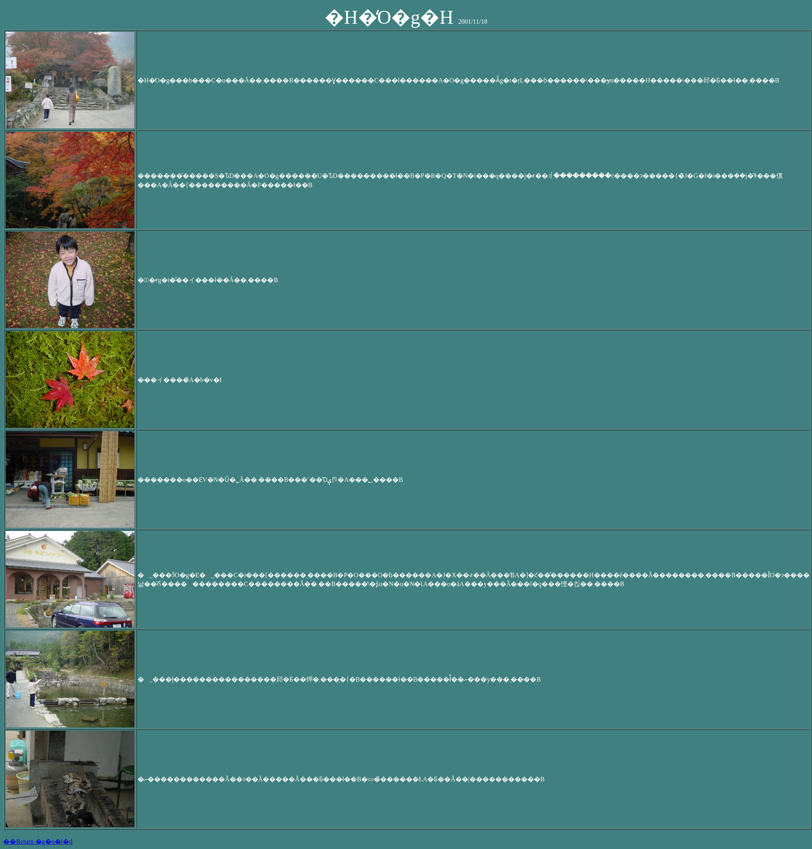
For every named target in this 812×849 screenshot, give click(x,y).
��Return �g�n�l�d (37, 841)
